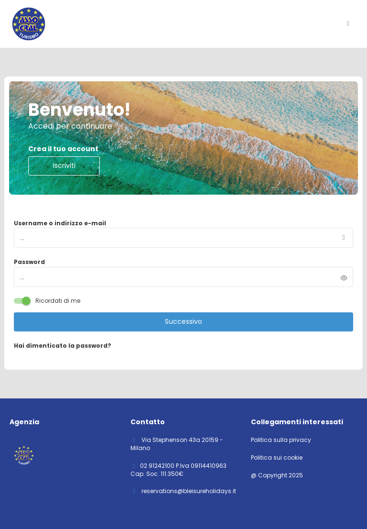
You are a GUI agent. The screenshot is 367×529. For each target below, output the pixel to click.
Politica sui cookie (276, 458)
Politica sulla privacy (281, 440)
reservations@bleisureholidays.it (188, 491)
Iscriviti (64, 165)
